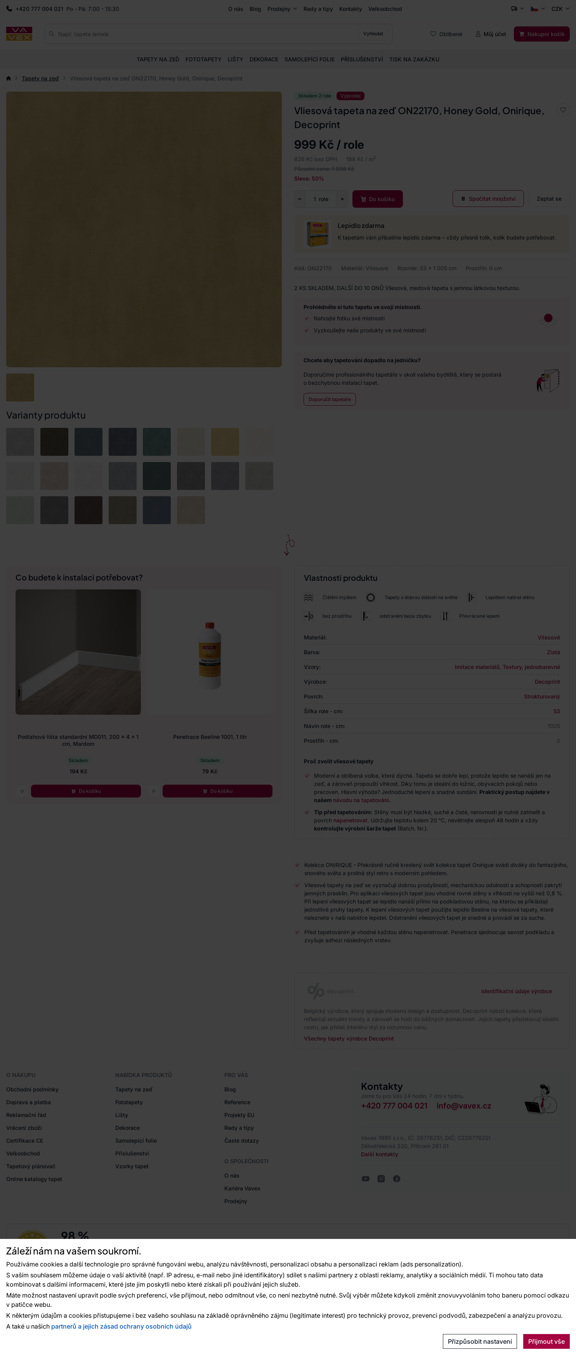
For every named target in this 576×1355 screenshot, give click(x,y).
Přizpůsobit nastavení (480, 1341)
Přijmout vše (546, 1341)
